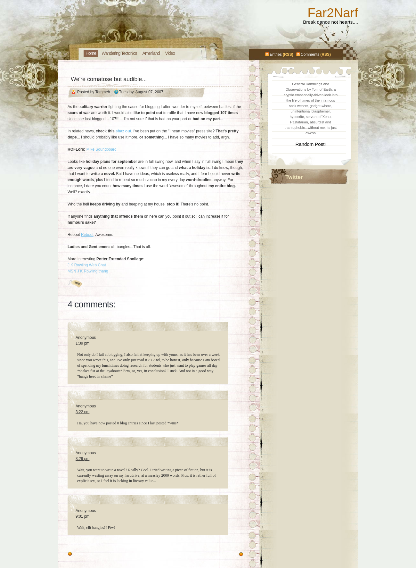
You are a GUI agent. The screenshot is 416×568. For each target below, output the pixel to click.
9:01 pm (82, 516)
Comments (310, 54)
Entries (275, 54)
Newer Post (227, 554)
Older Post (83, 554)
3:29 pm (82, 458)
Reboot (87, 234)
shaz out (123, 131)
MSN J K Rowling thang (88, 271)
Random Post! (310, 144)
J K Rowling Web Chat (87, 265)
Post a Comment (82, 544)
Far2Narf (332, 13)
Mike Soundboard (101, 149)
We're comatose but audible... (109, 79)
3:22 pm (82, 412)
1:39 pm (82, 343)
